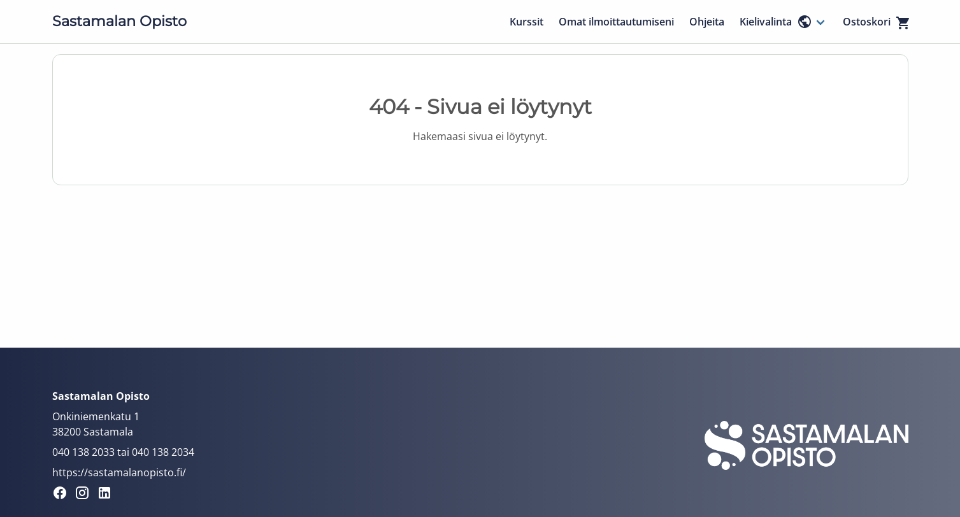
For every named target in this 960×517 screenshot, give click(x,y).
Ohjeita (706, 22)
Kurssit (526, 22)
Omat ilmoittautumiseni (616, 22)
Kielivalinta (776, 21)
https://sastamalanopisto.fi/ (119, 472)
